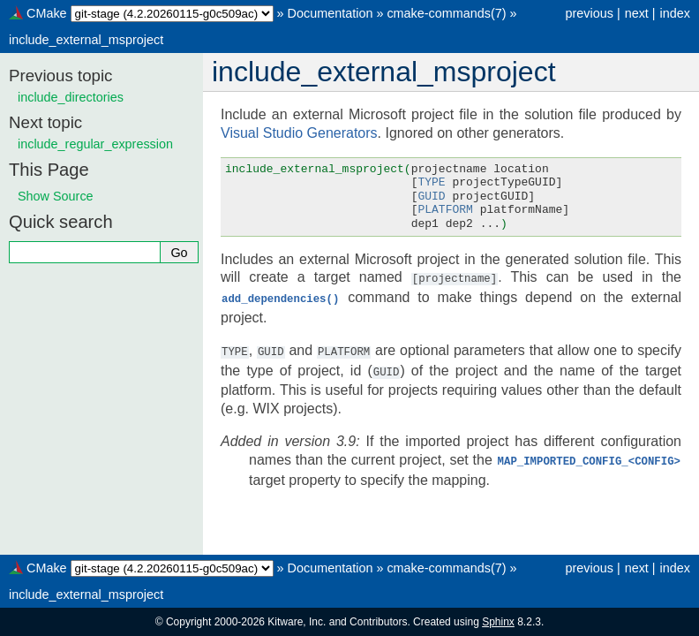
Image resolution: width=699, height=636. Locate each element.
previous (589, 13)
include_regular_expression (95, 144)
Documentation (330, 13)
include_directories (71, 97)
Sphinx (498, 622)
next (637, 13)
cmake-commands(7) (446, 13)
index (675, 13)
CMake (46, 13)
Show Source (56, 196)
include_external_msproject (86, 40)
